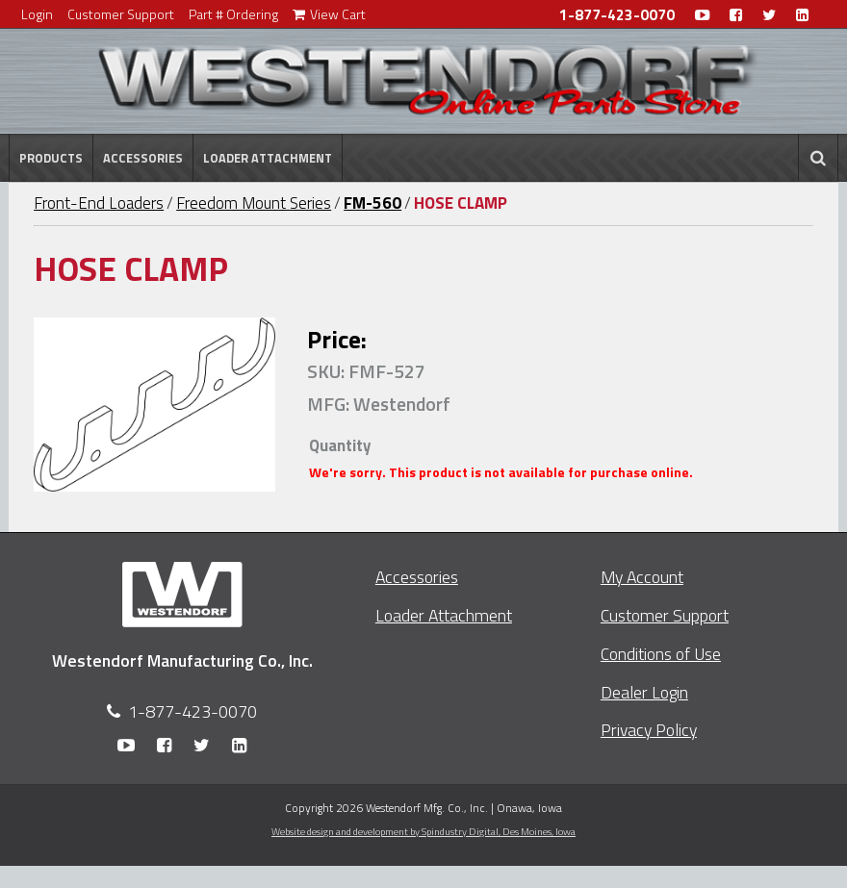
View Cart (329, 14)
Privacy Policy (649, 730)
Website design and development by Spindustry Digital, (423, 831)
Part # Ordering (233, 14)
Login (37, 14)
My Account (642, 577)
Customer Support (120, 14)
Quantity (340, 445)
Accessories (143, 157)
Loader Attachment (267, 157)
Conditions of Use (661, 654)
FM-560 (372, 203)
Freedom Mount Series (253, 203)
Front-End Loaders (99, 203)
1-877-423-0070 (617, 15)
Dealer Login (644, 692)
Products (51, 157)
